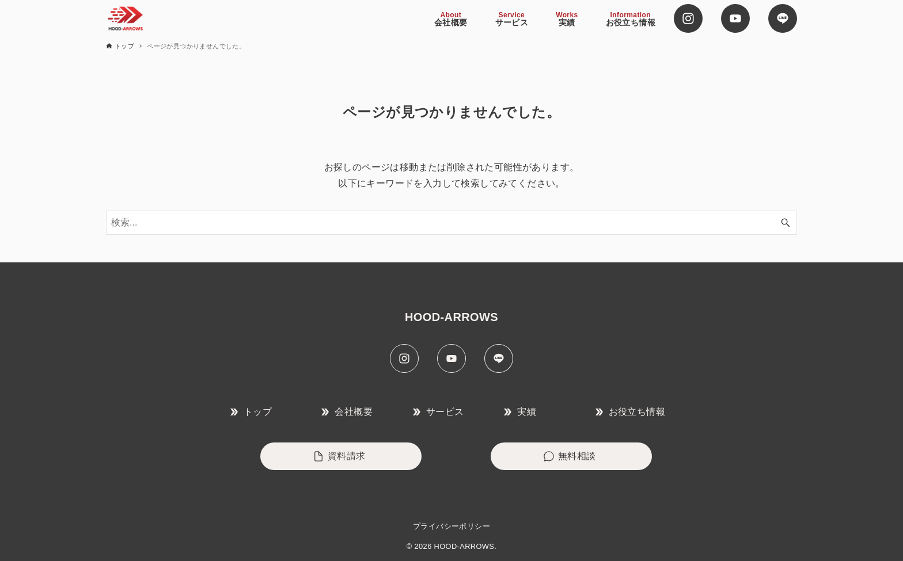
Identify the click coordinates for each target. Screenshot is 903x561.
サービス (438, 412)
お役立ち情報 (630, 412)
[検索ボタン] (785, 223)
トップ (251, 412)
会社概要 (347, 412)
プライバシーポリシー (451, 526)
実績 (520, 412)
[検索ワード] (451, 223)
